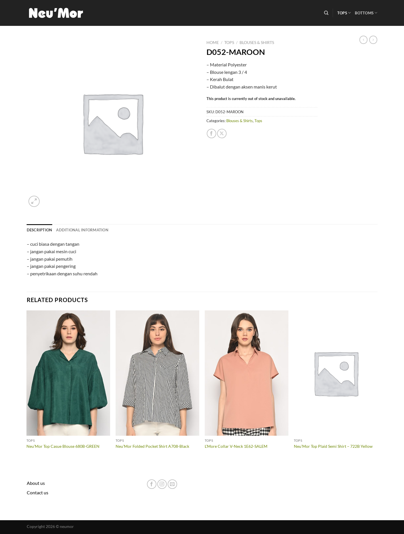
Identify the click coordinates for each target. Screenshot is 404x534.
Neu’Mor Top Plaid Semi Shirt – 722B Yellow (333, 446)
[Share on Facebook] (211, 133)
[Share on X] (222, 133)
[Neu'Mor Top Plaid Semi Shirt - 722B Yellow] (335, 373)
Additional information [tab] (82, 230)
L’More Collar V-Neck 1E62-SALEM (236, 446)
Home (212, 42)
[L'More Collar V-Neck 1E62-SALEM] (246, 373)
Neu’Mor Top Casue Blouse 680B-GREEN (62, 446)
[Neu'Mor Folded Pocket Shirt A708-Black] (157, 373)
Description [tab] (39, 230)
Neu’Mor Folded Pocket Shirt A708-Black (152, 446)
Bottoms (366, 13)
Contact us (37, 492)
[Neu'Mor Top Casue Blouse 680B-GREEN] (68, 373)
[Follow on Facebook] (151, 484)
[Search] (326, 12)
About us (36, 483)
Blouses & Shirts (257, 42)
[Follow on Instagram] (162, 484)
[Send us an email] (172, 484)
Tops (344, 13)
